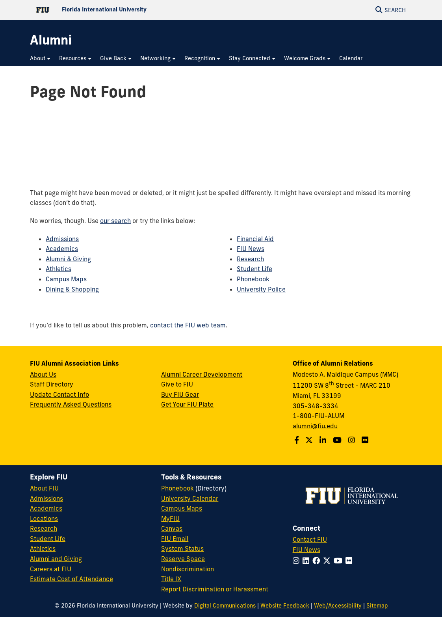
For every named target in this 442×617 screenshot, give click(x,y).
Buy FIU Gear (180, 394)
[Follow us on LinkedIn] (324, 440)
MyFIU (170, 518)
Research (250, 259)
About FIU (44, 488)
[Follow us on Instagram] (352, 440)
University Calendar (189, 498)
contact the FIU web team (188, 325)
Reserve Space (183, 559)
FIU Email (174, 539)
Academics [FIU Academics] (46, 508)
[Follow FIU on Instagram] (298, 560)
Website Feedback (284, 605)
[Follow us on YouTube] (338, 440)
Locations (44, 518)
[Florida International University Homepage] (125, 10)
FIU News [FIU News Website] (306, 550)
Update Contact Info (59, 394)
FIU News (250, 249)
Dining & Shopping (72, 289)
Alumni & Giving (68, 259)
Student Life (254, 269)
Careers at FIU (50, 569)
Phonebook (253, 279)
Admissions (62, 239)
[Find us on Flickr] (366, 440)
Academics (62, 249)
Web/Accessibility (338, 605)
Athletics (58, 269)
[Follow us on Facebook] (298, 440)
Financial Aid (255, 239)
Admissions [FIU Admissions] (46, 498)
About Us (43, 374)
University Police (261, 289)
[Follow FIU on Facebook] (317, 560)
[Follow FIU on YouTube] (339, 560)
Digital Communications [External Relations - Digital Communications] (225, 605)
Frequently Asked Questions (70, 404)
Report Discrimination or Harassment (214, 589)
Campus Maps (66, 279)
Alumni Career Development (201, 374)
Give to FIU (177, 384)
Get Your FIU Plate (187, 404)
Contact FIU (310, 539)
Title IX (171, 579)
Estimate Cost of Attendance (71, 579)
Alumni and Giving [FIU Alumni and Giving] (56, 559)
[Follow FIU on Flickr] (350, 560)
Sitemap (377, 605)
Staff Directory (51, 384)
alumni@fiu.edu (315, 426)
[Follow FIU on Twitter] (328, 560)
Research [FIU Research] (43, 528)
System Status (182, 548)
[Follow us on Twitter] (310, 440)
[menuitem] (40, 58)
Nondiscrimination (187, 569)
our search (115, 221)
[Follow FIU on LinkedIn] (307, 560)
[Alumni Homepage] (51, 40)
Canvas (171, 528)
